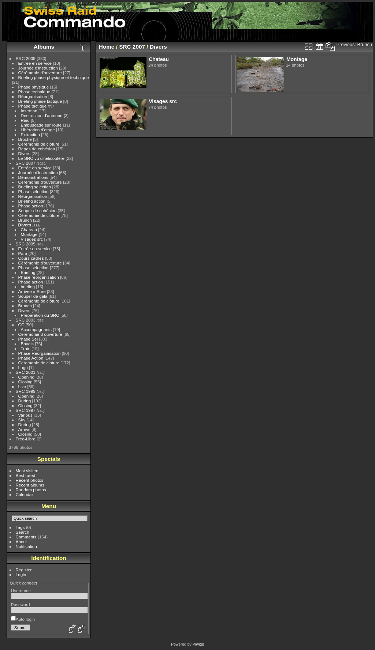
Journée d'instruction (38, 67)
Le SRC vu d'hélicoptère (41, 158)
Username (21, 590)
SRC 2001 (26, 372)
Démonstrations (33, 177)
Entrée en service (35, 63)
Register (24, 569)
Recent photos (30, 480)
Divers (24, 153)
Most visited (27, 470)
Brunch (25, 220)
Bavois (27, 343)
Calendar (24, 494)
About (21, 541)
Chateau (29, 229)
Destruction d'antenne (42, 115)
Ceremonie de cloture (39, 362)
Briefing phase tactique (40, 101)
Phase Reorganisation (39, 353)
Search (22, 532)
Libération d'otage (38, 129)
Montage (29, 234)
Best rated (26, 475)
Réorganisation (32, 96)
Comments (26, 536)
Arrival (24, 429)
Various (25, 415)
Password (20, 604)
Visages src (32, 239)
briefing (28, 286)
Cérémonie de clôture (39, 144)
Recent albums (30, 484)
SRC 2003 (26, 320)
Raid (25, 120)
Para (22, 253)
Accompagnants (36, 329)
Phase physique (33, 86)
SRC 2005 (26, 243)
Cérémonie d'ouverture (40, 72)
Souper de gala (33, 296)
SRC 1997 (26, 410)
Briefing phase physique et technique (53, 77)
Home (107, 47)
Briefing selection (34, 186)
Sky (22, 419)
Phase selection (33, 191)
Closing (25, 381)
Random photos (31, 489)
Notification (26, 546)
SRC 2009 (26, 58)
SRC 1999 (26, 391)
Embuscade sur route (41, 125)
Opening (26, 377)
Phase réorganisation (38, 277)
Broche (25, 139)
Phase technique (34, 91)
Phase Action (31, 358)
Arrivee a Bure (32, 291)
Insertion (29, 110)
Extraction (30, 134)
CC (21, 324)
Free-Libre (26, 438)
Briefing (28, 272)
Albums (44, 47)
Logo (23, 367)
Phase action (30, 205)
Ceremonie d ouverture (40, 334)
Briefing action (32, 201)
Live (22, 386)
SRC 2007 (26, 163)
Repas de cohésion (36, 148)
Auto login (23, 619)
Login (21, 574)
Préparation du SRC (40, 315)
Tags (20, 527)
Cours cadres (31, 258)
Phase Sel (28, 339)
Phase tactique (32, 106)
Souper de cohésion (37, 210)
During (24, 400)
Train (25, 348)
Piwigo (198, 644)
